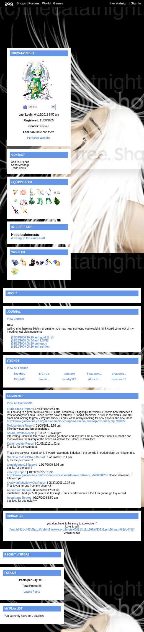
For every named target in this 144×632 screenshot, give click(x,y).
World (46, 3)
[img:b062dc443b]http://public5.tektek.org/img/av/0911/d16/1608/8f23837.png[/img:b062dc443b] (71, 529)
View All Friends (17, 367)
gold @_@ (32, 337)
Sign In (136, 3)
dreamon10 (119, 379)
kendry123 (69, 379)
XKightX (19, 379)
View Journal (15, 318)
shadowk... (119, 373)
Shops (21, 3)
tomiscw (69, 373)
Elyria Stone (15, 409)
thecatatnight (118, 3)
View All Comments (19, 403)
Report (28, 409)
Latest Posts (32, 591)
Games (58, 3)
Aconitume (14, 490)
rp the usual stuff (33, 238)
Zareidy (12, 472)
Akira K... (94, 379)
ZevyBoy (19, 373)
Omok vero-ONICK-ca (21, 457)
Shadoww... (94, 373)
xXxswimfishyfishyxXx (22, 482)
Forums (34, 3)
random (30, 346)
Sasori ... (44, 379)
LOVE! (30, 340)
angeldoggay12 (17, 464)
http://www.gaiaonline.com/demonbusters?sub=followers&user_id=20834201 (57, 475)
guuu (29, 343)
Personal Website (38, 137)
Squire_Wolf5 (16, 433)
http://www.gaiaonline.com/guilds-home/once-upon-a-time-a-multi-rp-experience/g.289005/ (66, 421)
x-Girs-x (44, 373)
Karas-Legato (16, 443)
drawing (16, 238)
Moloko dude (15, 425)
